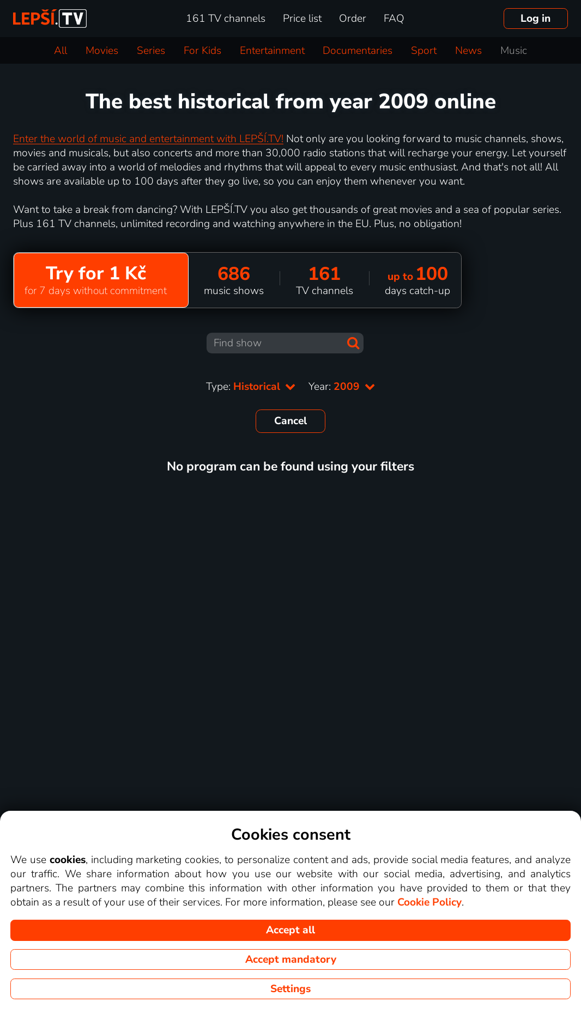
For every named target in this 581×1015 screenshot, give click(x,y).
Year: (341, 387)
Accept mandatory (290, 959)
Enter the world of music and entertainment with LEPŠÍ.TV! (148, 139)
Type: (250, 387)
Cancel (290, 421)
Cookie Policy (429, 902)
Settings (290, 989)
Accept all (290, 930)
